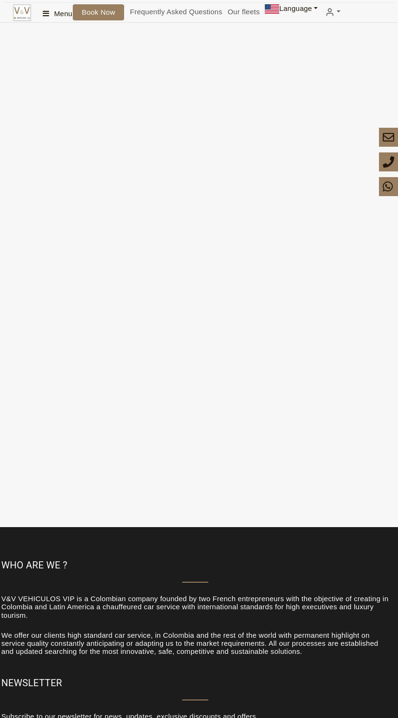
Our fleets (244, 12)
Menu (63, 13)
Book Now (98, 12)
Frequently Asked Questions (176, 12)
